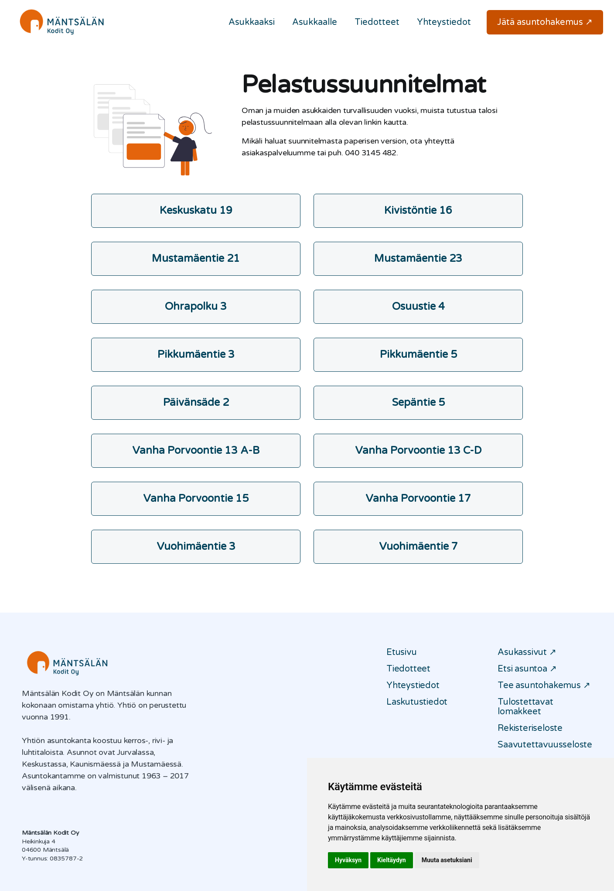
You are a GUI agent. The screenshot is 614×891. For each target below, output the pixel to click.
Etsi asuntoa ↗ (527, 669)
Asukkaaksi (252, 22)
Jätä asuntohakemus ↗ (545, 22)
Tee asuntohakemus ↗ (544, 685)
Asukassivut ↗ (527, 652)
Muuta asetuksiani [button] (447, 860)
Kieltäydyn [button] (391, 860)
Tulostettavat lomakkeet (525, 706)
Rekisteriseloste (530, 728)
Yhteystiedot (444, 22)
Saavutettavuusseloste (545, 745)
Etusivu (401, 652)
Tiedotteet (377, 22)
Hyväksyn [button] (348, 860)
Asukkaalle (314, 22)
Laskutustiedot (416, 702)
